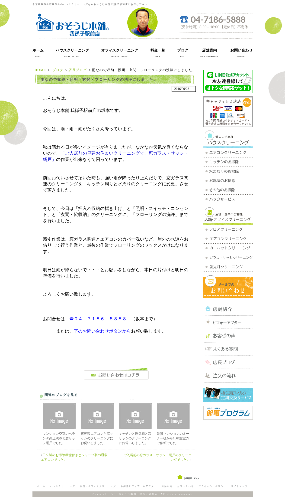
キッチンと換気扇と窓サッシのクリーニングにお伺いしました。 (135, 438)
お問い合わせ (241, 50)
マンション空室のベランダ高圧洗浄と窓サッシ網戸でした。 (59, 438)
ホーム (38, 50)
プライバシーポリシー (212, 486)
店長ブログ (77, 70)
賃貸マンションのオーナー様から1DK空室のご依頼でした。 (173, 438)
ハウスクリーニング (72, 50)
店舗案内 (209, 50)
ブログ (182, 50)
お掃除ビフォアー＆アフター (139, 486)
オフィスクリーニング (119, 50)
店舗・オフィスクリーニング (98, 486)
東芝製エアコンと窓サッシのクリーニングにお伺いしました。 (97, 438)
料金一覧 (157, 50)
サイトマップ (239, 486)
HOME (40, 70)
